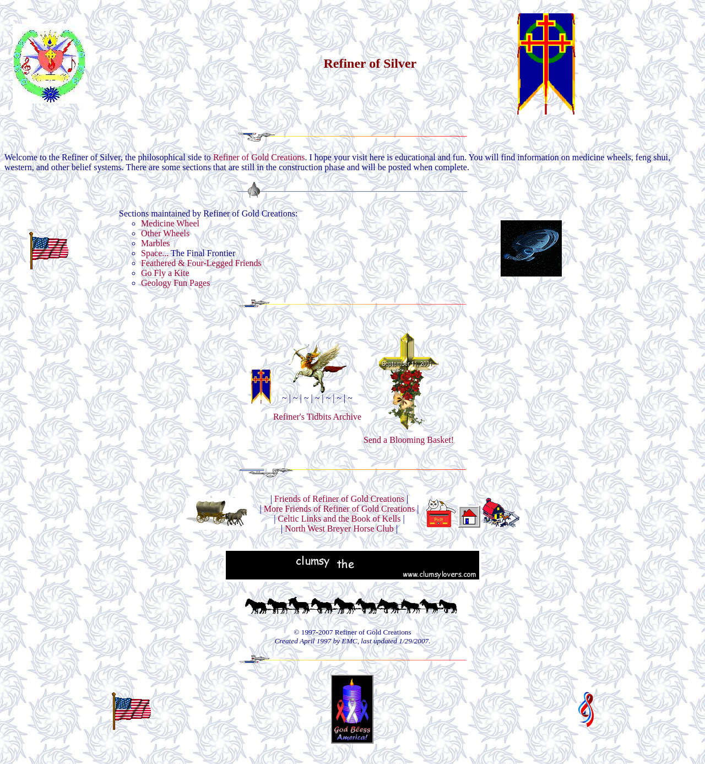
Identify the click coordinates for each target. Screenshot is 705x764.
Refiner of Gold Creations (259, 157)
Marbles (155, 243)
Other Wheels (165, 233)
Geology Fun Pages (175, 283)
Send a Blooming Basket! (409, 436)
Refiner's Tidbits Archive (317, 416)
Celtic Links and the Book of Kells (339, 518)
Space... (155, 253)
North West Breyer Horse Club (339, 528)
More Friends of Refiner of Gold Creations (339, 508)
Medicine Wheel (170, 223)
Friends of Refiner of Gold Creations (339, 498)
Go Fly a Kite (165, 273)
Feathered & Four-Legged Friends (201, 263)
